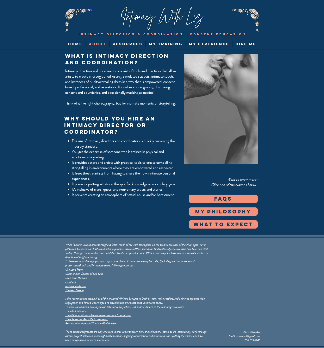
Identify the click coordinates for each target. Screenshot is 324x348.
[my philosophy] (223, 211)
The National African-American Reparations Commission (98, 315)
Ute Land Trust (73, 269)
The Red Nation (74, 290)
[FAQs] (223, 199)
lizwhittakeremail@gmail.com (244, 336)
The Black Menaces (76, 311)
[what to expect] (223, 224)
